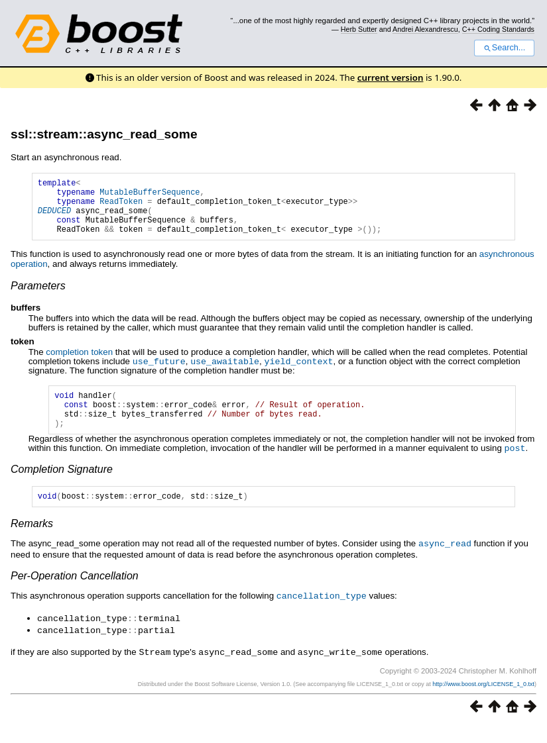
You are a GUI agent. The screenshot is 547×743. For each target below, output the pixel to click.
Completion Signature (62, 487)
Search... (504, 47)
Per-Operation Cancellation (75, 595)
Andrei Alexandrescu (425, 29)
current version (390, 77)
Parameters (38, 297)
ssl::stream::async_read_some (104, 134)
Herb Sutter (359, 29)
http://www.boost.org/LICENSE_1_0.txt (483, 701)
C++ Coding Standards (498, 29)
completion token (79, 364)
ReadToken (121, 207)
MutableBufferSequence (149, 195)
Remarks (32, 544)
